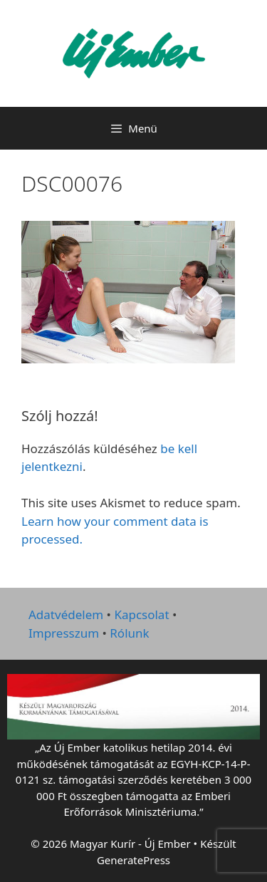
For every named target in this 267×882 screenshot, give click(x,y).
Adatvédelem (65, 614)
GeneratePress (133, 860)
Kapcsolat (141, 614)
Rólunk (129, 633)
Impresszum (63, 633)
